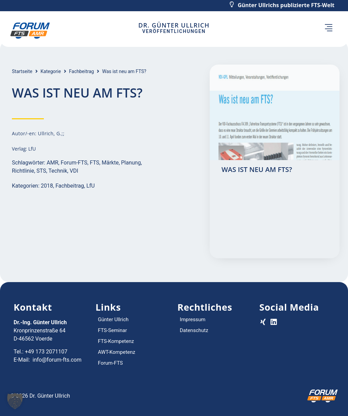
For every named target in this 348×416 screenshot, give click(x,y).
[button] (328, 28)
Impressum (192, 319)
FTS (94, 162)
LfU (90, 186)
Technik (58, 171)
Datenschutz (194, 330)
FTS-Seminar (112, 330)
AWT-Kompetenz (116, 352)
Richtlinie (23, 171)
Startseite (22, 71)
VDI (74, 171)
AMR (52, 162)
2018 (47, 186)
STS (41, 171)
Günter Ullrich (113, 319)
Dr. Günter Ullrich (173, 25)
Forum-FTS (74, 162)
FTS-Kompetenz (116, 341)
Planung (131, 162)
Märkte (110, 162)
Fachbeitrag (81, 71)
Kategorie (50, 71)
